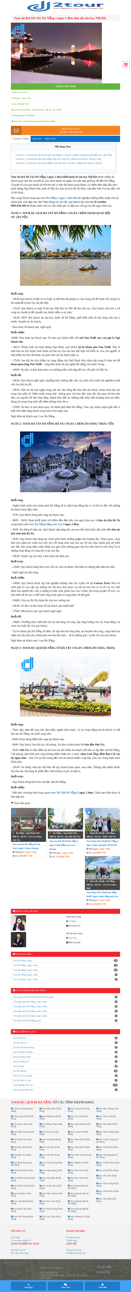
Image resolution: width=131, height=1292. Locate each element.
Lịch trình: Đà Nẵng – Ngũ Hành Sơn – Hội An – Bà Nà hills (36, 110)
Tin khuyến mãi (73, 1237)
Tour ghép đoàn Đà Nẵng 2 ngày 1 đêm (30, 1002)
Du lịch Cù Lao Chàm (22, 1076)
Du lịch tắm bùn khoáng (23, 1047)
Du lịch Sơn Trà (20, 1043)
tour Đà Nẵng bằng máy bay (45, 524)
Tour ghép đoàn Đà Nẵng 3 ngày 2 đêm (30, 1006)
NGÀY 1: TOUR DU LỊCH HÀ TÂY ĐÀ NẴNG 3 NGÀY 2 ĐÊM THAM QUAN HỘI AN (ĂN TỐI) (65, 155)
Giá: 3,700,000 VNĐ (20, 104)
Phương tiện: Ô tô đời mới (23, 115)
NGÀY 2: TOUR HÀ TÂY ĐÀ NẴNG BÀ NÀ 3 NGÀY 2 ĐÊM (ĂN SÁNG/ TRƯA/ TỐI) (59, 159)
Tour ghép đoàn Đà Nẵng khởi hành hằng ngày (33, 997)
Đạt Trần (71, 938)
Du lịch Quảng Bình (22, 1057)
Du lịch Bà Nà (19, 1038)
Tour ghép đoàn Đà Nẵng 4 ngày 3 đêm (30, 1011)
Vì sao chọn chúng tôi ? (21, 1240)
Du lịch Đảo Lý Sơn (22, 1080)
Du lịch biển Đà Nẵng (23, 1052)
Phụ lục (37, 139)
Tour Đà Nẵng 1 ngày (22, 961)
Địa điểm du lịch (18, 1250)
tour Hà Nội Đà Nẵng (64, 792)
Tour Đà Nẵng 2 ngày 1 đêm (25, 965)
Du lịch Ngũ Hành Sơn (23, 1090)
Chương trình (21, 139)
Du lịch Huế (18, 1066)
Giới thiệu (15, 1237)
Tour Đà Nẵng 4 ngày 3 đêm (25, 975)
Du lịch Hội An (20, 1071)
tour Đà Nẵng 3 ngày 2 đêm (57, 197)
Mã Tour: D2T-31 (19, 92)
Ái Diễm (71, 921)
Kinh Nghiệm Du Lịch (23, 1085)
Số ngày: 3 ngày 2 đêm (21, 98)
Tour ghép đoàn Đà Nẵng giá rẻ (27, 1020)
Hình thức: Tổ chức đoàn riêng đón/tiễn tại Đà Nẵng (33, 121)
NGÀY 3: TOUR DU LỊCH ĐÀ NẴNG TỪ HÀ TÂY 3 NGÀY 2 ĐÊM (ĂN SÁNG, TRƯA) (60, 163)
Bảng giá (50, 139)
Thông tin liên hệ (73, 1250)
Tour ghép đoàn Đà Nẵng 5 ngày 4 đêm (30, 1016)
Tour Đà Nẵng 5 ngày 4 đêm (25, 979)
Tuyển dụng (71, 1240)
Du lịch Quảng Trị (21, 1061)
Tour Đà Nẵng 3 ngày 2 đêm (25, 970)
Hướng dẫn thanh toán (76, 1253)
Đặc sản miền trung (19, 1253)
